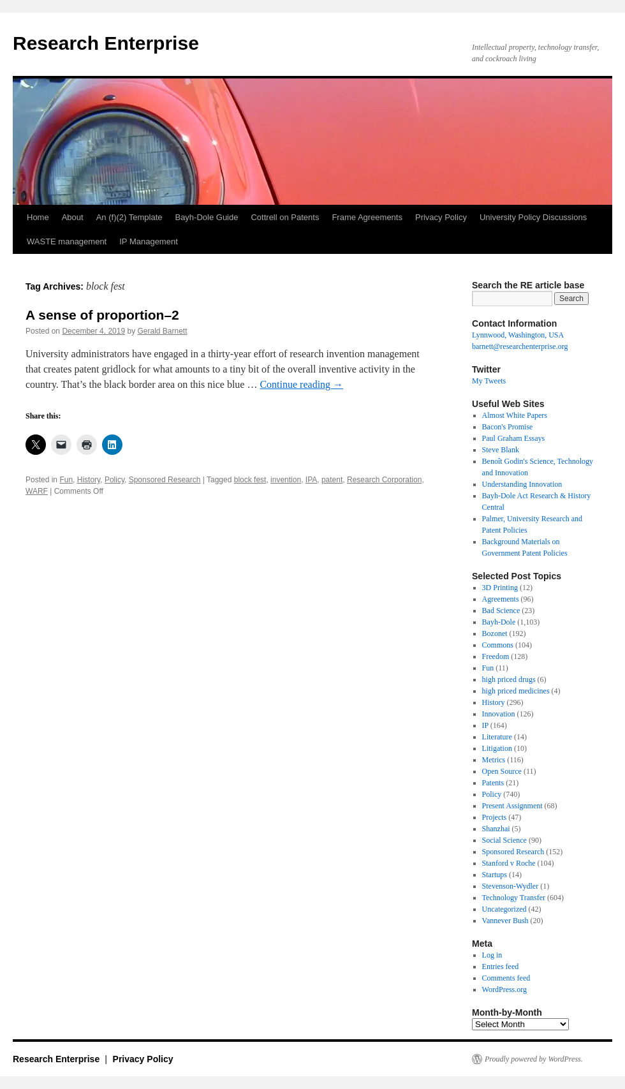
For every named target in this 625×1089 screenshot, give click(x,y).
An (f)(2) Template (129, 217)
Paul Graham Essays (513, 438)
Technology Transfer (513, 897)
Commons (497, 645)
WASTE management (67, 241)
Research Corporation (384, 479)
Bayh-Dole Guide (206, 217)
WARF (37, 491)
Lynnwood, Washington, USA (518, 334)
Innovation (498, 713)
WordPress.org (504, 989)
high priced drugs (509, 679)
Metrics (494, 759)
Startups (494, 874)
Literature (497, 736)
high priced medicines (516, 690)
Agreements (500, 599)
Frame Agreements (367, 217)
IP (485, 725)
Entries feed (500, 966)
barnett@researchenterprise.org (520, 346)
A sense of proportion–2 (102, 314)
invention (285, 479)
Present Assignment (512, 805)
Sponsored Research (165, 479)
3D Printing (500, 587)
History (88, 479)
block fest (250, 479)
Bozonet (495, 633)
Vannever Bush (505, 920)
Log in (492, 955)
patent (331, 479)
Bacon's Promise (507, 426)
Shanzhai (496, 828)
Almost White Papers (514, 415)
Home (38, 217)
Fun (66, 479)
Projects (494, 817)
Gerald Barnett (163, 331)
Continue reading (301, 384)
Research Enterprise (106, 43)
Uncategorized (504, 909)
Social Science (504, 840)
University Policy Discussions (533, 217)
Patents (493, 782)
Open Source (502, 771)
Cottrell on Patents (285, 217)
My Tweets (489, 380)
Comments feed (506, 978)
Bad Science (501, 610)
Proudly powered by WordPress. (534, 1059)
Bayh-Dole (499, 622)
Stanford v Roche (509, 863)
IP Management (148, 241)
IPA (311, 479)
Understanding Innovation (522, 484)
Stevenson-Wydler (510, 886)
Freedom (496, 656)
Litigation (497, 748)
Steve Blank (500, 449)
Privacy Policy (441, 217)
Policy (114, 479)
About (73, 217)
